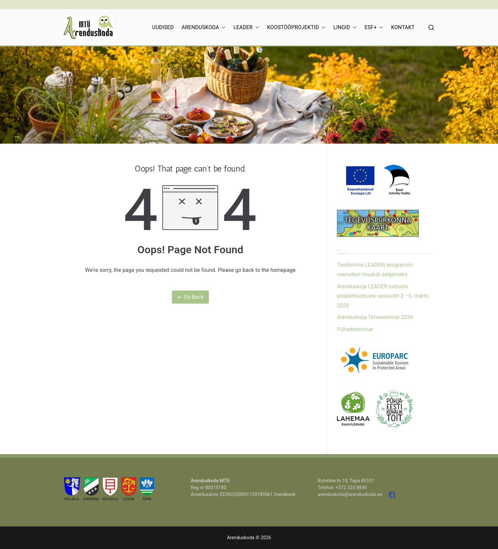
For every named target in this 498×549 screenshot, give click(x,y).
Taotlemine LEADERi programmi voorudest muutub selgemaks (375, 269)
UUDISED (163, 27)
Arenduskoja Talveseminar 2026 (375, 317)
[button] (222, 27)
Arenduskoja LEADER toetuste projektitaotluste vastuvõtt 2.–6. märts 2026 (382, 296)
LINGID (345, 27)
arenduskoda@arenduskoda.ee (350, 494)
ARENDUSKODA (204, 27)
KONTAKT (403, 27)
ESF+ (373, 27)
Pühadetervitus (355, 329)
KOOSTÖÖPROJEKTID (296, 27)
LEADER (246, 27)
